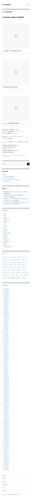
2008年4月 (6, 404)
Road (8, 272)
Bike (9, 155)
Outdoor (6, 236)
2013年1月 (6, 335)
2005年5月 (6, 447)
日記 (9, 277)
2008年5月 (6, 402)
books (12, 259)
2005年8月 (6, 442)
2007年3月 (6, 414)
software (18, 272)
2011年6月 (6, 364)
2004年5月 (6, 468)
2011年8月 (6, 361)
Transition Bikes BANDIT (13, 17)
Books (5, 217)
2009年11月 (6, 378)
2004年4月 (6, 469)
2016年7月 (6, 309)
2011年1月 (6, 373)
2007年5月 (6, 411)
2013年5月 (6, 330)
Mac (16, 264)
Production (6, 239)
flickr (5, 227)
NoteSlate (18, 270)
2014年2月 (6, 326)
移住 (24, 277)
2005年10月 (6, 438)
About (4, 475)
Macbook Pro (21, 264)
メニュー (27, 4)
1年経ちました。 (7, 181)
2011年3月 (6, 369)
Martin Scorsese (7, 267)
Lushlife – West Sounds (9, 178)
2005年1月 (6, 454)
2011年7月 (6, 362)
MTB (18, 155)
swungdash (6, 4)
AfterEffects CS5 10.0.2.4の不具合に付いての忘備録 (15, 191)
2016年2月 (6, 312)
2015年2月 (6, 323)
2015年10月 (6, 319)
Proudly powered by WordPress (14, 494)
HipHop (5, 264)
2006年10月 (6, 421)
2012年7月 (6, 343)
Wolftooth (4, 156)
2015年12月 (6, 316)
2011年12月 (6, 354)
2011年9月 (6, 359)
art (26, 257)
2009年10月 (6, 380)
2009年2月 (6, 387)
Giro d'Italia (25, 262)
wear (21, 275)
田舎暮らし (19, 277)
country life (6, 220)
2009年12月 (6, 376)
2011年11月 (6, 356)
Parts (23, 270)
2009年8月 (6, 383)
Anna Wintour (20, 257)
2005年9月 (6, 440)
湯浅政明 (13, 277)
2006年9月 (6, 423)
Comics (5, 219)
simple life (6, 241)
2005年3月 (6, 450)
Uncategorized (7, 246)
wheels (4, 277)
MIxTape (14, 267)
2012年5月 (6, 347)
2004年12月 (6, 456)
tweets (12, 275)
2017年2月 (6, 307)
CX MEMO (6, 196)
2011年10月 (6, 357)
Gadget (19, 262)
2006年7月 (6, 425)
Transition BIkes (22, 155)
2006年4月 (6, 428)
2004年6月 (6, 466)
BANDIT (15, 155)
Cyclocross (17, 259)
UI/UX (16, 275)
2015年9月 (6, 321)
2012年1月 (6, 352)
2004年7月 (6, 464)
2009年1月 (6, 388)
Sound (5, 243)
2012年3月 (6, 349)
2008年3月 (6, 406)
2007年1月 (6, 416)
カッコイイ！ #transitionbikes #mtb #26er (11, 123)
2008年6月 (6, 400)
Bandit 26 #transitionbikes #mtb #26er (10, 86)
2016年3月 (6, 311)
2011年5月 (6, 366)
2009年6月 (6, 385)
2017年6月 (6, 305)
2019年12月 (6, 293)
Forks (9, 262)
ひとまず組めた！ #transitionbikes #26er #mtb (12, 50)
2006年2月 (6, 431)
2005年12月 (6, 435)
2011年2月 (6, 371)
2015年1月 (6, 324)
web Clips (25, 275)
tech (5, 245)
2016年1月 (6, 314)
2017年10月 (6, 300)
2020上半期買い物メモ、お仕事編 (11, 179)
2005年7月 (6, 444)
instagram (10, 264)
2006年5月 (6, 426)
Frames (14, 262)
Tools (8, 275)
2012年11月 (6, 338)
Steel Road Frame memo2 (10, 195)
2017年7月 (6, 304)
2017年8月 (6, 302)
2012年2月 (6, 350)
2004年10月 (6, 459)
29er (8, 257)
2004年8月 (6, 462)
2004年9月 (6, 461)
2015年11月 (6, 318)
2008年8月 (6, 397)
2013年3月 (6, 331)
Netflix (12, 270)
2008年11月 (6, 392)
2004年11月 (6, 457)
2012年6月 (6, 345)
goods (5, 231)
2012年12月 (6, 337)
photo (5, 238)
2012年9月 (6, 340)
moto (19, 267)
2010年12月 (6, 374)
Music (8, 270)
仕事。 (5, 174)
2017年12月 (6, 299)
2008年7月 (6, 399)
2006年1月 (6, 433)
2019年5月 (6, 295)
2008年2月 (6, 407)
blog (5, 215)
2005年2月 (6, 452)
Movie (5, 234)
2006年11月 (6, 419)
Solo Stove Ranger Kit (9, 176)
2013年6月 (6, 328)
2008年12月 (6, 390)
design (5, 222)
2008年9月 (6, 395)
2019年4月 (6, 297)
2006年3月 (6, 430)
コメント (9, 156)
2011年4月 (6, 368)
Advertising (13, 257)
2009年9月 (6, 381)
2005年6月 (6, 445)
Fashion (6, 226)
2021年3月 (6, 290)
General (5, 229)
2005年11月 (6, 437)
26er (12, 155)
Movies (23, 267)
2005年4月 (6, 449)
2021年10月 (6, 288)
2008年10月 (6, 393)
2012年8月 (6, 342)
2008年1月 (6, 409)
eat (4, 224)
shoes (12, 272)
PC (26, 270)
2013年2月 (6, 333)
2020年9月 (6, 292)
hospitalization (7, 233)
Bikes (4, 259)
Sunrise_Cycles (25, 272)
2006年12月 (6, 418)
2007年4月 (6, 412)
